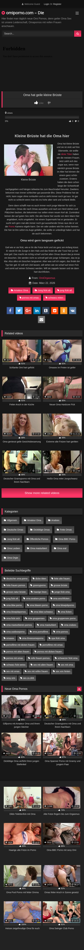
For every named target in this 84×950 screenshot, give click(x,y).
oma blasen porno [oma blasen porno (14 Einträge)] (39, 605)
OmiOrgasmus (47, 278)
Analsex (55, 520)
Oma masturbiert (38, 548)
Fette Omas (66, 529)
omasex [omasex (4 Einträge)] (10, 638)
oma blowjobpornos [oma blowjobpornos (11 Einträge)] (16, 612)
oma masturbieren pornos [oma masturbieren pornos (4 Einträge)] (19, 625)
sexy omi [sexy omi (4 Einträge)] (10, 678)
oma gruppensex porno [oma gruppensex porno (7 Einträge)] (64, 618)
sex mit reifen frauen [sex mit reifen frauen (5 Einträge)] (37, 671)
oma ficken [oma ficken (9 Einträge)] (66, 612)
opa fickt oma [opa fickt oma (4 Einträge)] (58, 638)
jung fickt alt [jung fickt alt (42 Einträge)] (12, 598)
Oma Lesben (13, 548)
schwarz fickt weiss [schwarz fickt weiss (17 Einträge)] (15, 664)
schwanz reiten (54, 297)
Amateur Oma (19, 290)
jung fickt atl (64, 290)
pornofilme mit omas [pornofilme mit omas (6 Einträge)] (52, 645)
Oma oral (61, 548)
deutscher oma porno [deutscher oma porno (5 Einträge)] (16, 578)
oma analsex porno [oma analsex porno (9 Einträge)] (35, 598)
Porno (12, 226)
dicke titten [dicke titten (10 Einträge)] (40, 578)
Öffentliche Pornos (39, 539)
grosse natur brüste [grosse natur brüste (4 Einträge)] (16, 592)
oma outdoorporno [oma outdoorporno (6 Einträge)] (15, 631)
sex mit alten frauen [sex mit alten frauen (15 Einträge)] (43, 664)
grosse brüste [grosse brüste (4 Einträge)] (60, 585)
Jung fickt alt (42, 290)
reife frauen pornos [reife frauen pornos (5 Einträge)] (40, 658)
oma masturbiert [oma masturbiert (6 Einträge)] (48, 625)
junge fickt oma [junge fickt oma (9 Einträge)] (62, 592)
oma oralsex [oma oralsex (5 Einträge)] (70, 625)
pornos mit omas (29, 297)
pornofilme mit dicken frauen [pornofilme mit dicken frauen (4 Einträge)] (20, 645)
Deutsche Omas (15, 529)
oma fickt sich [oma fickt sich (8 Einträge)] (13, 618)
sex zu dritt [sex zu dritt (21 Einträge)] (28, 678)
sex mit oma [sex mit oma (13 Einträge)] (67, 664)
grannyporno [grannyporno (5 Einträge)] (39, 585)
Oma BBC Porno (66, 539)
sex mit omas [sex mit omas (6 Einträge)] (13, 671)
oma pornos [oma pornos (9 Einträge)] (62, 631)
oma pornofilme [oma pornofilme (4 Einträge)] (40, 631)
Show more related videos (42, 493)
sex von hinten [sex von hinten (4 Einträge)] (63, 671)
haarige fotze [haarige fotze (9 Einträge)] (40, 592)
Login (46, 4)
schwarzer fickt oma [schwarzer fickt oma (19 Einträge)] (67, 658)
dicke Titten (66, 154)
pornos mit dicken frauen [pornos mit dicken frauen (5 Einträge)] (49, 651)
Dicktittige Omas (41, 529)
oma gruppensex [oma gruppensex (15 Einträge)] (36, 618)
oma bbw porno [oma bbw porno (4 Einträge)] (14, 605)
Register (57, 4)
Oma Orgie (12, 557)
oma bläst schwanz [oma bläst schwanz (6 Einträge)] (43, 612)
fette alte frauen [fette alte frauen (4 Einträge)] (62, 578)
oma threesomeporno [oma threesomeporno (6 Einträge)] (32, 638)
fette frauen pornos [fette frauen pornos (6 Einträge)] (15, 585)
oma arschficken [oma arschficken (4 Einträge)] (61, 598)
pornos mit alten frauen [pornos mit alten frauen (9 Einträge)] (17, 651)
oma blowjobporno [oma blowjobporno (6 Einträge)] (65, 605)
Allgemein (12, 520)
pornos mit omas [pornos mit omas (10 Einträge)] (14, 658)
